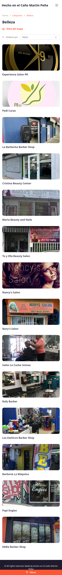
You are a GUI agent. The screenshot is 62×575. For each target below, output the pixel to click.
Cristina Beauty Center (16, 183)
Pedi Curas (9, 110)
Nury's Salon (10, 328)
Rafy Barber (9, 401)
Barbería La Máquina (15, 474)
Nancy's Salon (11, 292)
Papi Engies (9, 510)
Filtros (31, 572)
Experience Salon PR (15, 74)
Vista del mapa (12, 28)
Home (5, 15)
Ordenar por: (10, 37)
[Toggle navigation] (56, 5)
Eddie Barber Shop (14, 546)
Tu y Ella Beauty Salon (16, 256)
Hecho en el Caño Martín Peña (25, 5)
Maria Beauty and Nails (17, 219)
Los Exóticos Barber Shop (18, 437)
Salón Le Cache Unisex (16, 365)
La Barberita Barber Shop (18, 147)
